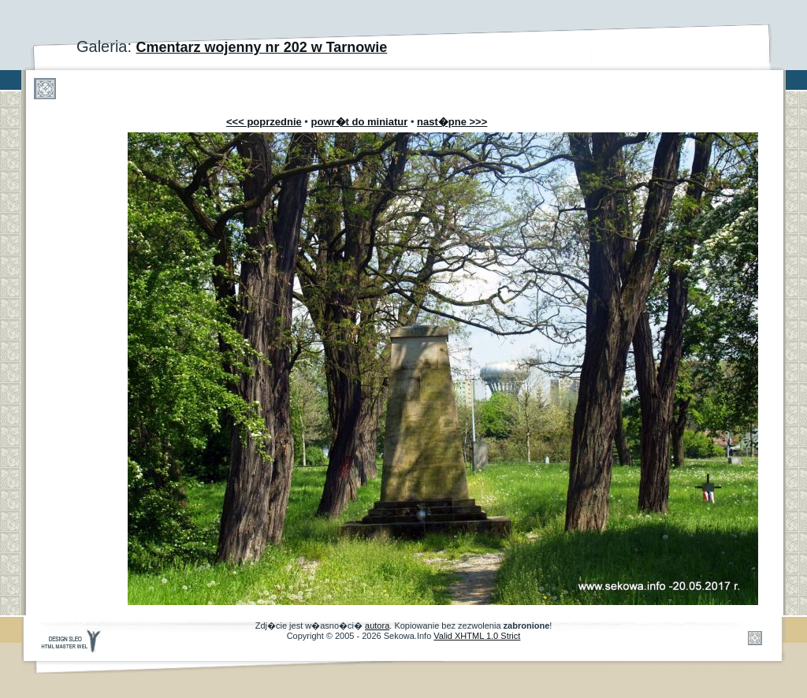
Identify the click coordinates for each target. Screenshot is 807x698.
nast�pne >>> (452, 122)
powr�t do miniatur (359, 122)
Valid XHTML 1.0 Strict (476, 635)
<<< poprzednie (264, 122)
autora (377, 625)
